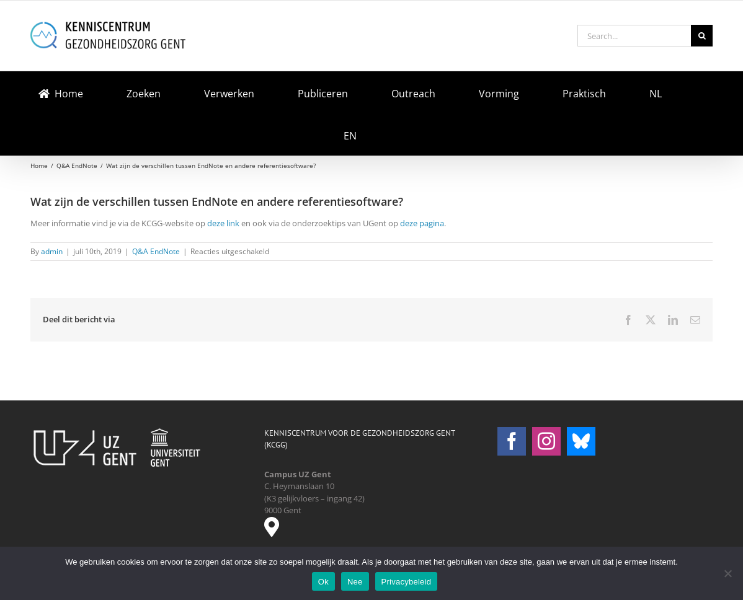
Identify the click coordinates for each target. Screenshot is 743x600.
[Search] (702, 35)
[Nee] (727, 573)
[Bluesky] (581, 441)
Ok (323, 581)
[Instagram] (546, 441)
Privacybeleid (406, 581)
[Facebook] (511, 441)
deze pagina (422, 223)
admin (52, 251)
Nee (355, 581)
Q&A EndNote (156, 251)
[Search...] (634, 35)
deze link (223, 223)
